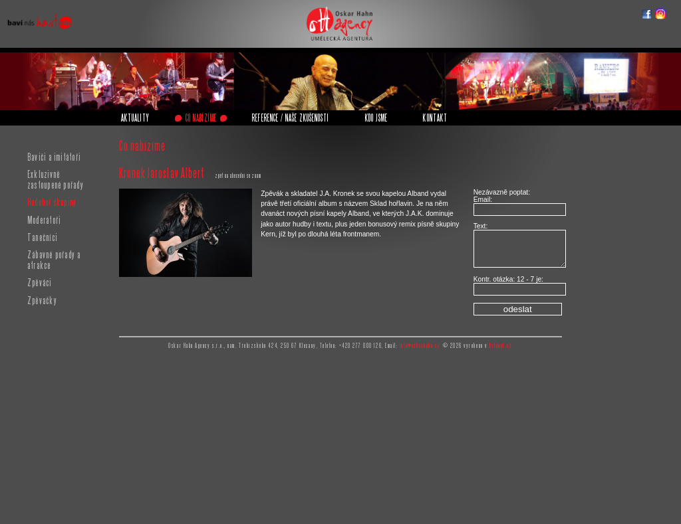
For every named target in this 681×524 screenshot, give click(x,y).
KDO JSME (376, 118)
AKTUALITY (135, 118)
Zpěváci (39, 282)
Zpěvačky (42, 300)
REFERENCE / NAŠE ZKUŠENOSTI (290, 118)
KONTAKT (435, 118)
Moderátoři (44, 220)
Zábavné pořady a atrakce (54, 259)
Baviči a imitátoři (53, 156)
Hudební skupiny (51, 202)
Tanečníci (42, 237)
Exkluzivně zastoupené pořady (55, 179)
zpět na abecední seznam (238, 175)
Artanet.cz (500, 345)
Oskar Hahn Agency (337, 10)
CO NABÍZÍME (201, 118)
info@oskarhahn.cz (420, 345)
